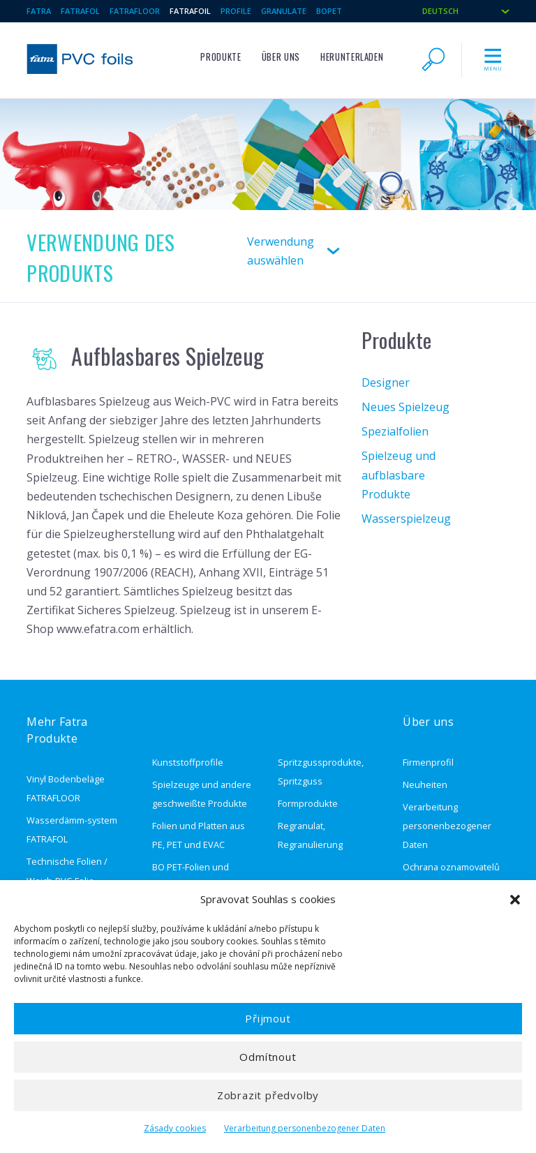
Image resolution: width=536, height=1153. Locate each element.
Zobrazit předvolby (268, 1095)
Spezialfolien (395, 431)
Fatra (39, 11)
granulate (283, 11)
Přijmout (267, 1018)
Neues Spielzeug (405, 407)
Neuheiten (425, 784)
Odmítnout (267, 1057)
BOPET (329, 11)
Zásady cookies (175, 1128)
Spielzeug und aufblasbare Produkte (399, 474)
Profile (236, 11)
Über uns (281, 57)
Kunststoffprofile (187, 762)
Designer (386, 382)
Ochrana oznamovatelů (451, 867)
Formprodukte (308, 803)
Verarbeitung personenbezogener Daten (304, 1128)
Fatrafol (80, 11)
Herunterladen (351, 57)
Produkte (220, 57)
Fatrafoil (190, 11)
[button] (515, 900)
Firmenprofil (428, 762)
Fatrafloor (135, 11)
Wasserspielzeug (406, 518)
